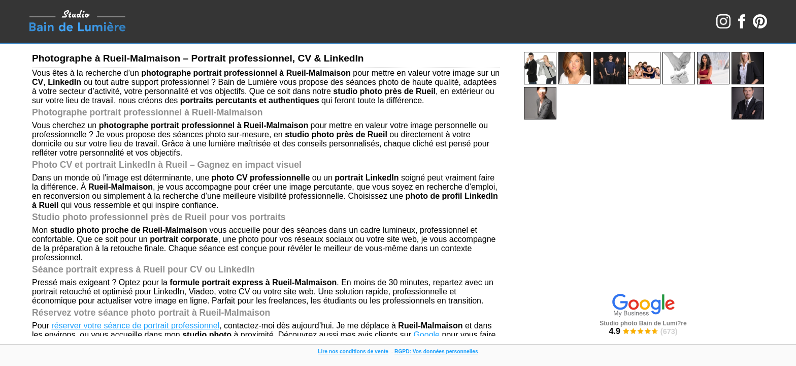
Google (426, 334)
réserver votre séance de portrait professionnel (135, 325)
